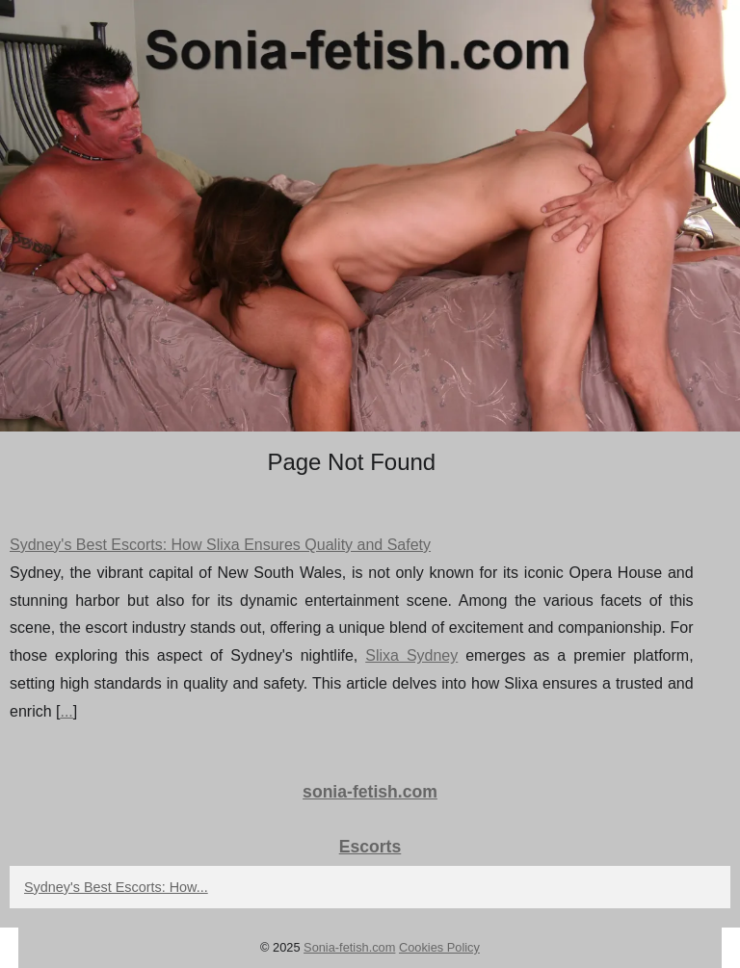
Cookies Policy (439, 947)
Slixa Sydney (411, 655)
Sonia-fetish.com (349, 947)
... (66, 711)
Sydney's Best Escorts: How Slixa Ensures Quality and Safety (220, 544)
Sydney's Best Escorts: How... (116, 887)
